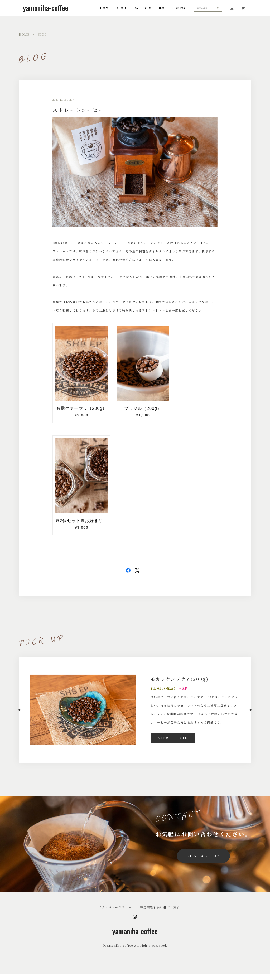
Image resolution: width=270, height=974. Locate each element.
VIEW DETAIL (172, 738)
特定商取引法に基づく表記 (160, 907)
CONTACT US (203, 855)
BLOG (162, 8)
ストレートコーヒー (78, 109)
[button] (19, 710)
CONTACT (180, 8)
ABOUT (122, 8)
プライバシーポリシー (115, 907)
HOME (105, 8)
